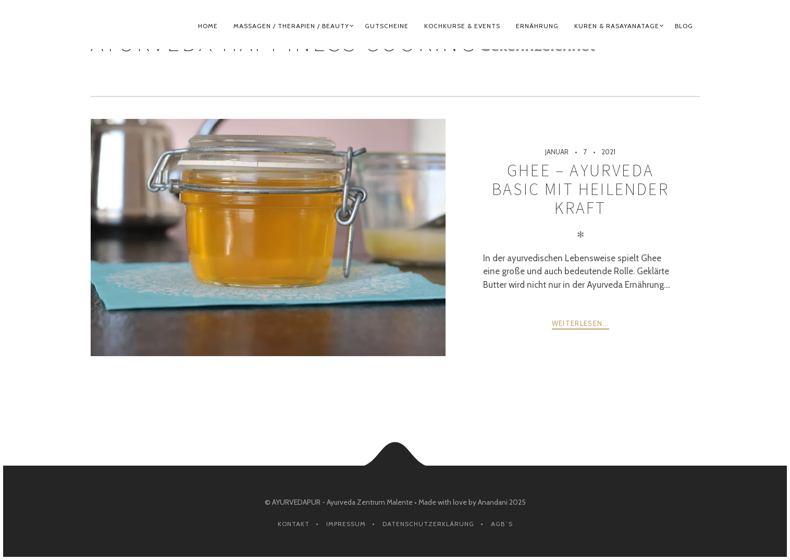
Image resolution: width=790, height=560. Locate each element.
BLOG (684, 26)
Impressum (346, 524)
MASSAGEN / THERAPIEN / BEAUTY (291, 26)
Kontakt (294, 524)
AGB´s (502, 524)
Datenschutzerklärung (428, 524)
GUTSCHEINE (387, 26)
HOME (208, 26)
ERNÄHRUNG (537, 26)
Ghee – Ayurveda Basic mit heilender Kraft (580, 189)
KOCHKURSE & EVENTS (462, 26)
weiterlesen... (580, 323)
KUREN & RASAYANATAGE (616, 26)
